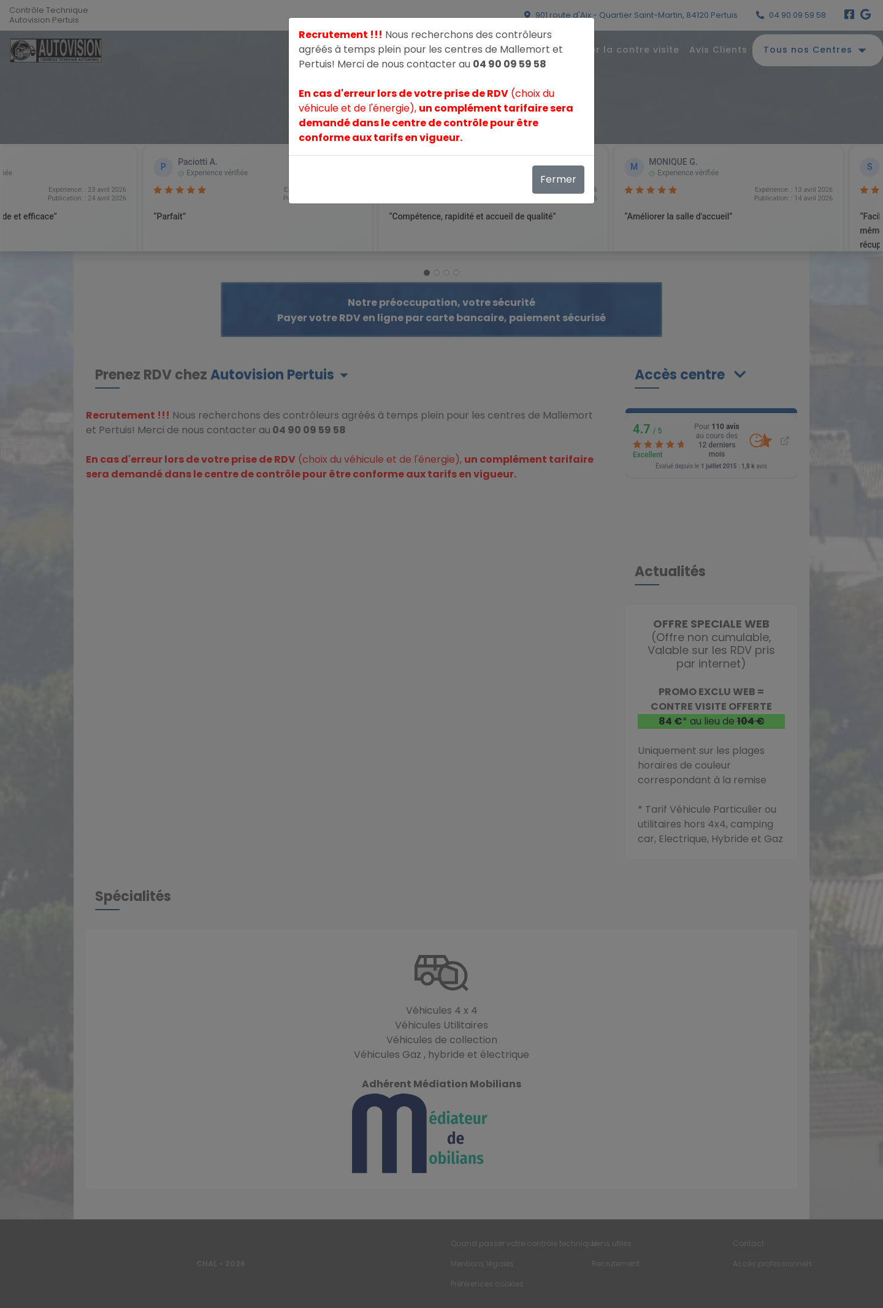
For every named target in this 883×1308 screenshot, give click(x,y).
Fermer (558, 179)
